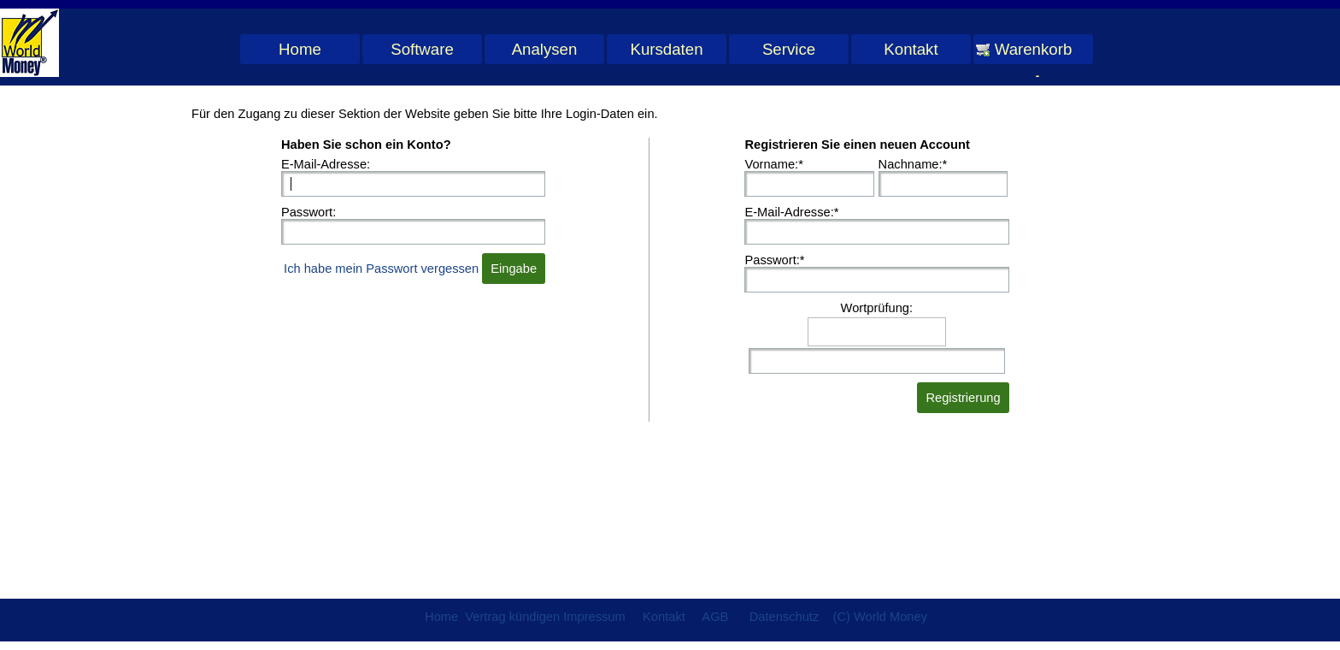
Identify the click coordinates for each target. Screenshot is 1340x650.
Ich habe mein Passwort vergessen (381, 268)
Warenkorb (1034, 49)
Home (300, 49)
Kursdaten (666, 49)
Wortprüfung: (877, 308)
